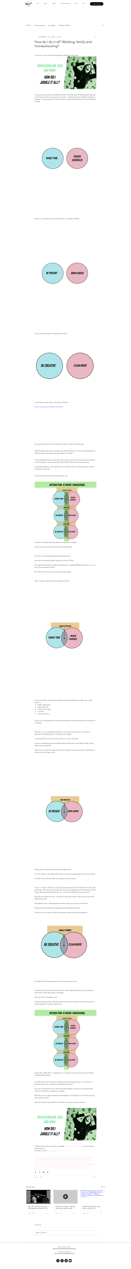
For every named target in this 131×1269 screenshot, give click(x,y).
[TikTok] (66, 1260)
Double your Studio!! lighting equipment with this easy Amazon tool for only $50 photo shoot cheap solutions (65, 1207)
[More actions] (95, 37)
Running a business (39, 25)
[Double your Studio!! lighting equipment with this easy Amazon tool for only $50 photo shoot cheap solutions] (65, 1196)
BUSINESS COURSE (64, 25)
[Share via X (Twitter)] (39, 1172)
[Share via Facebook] (35, 1172)
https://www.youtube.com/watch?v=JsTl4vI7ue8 (49, 407)
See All (103, 1186)
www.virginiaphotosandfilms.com (64, 1253)
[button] (45, 3)
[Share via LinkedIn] (43, 1172)
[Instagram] (58, 1260)
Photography (51, 25)
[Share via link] (47, 1172)
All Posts (28, 25)
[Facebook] (62, 1260)
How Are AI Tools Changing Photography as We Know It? (38, 1207)
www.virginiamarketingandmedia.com (64, 1248)
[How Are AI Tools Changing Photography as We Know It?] (38, 1196)
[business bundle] (96, 4)
